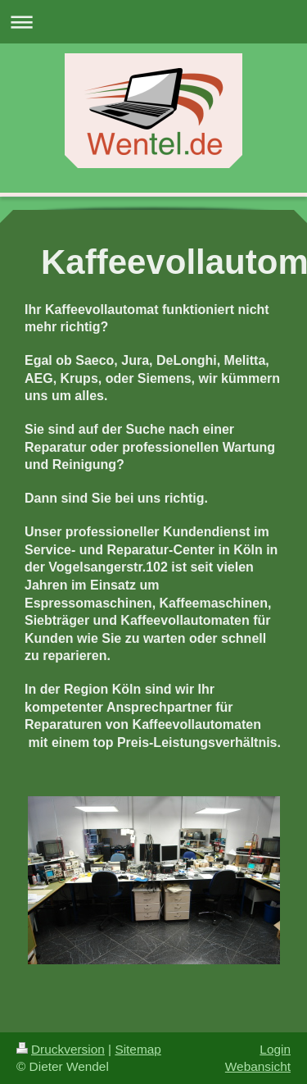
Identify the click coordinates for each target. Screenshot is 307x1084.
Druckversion (60, 1049)
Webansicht (258, 1066)
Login (275, 1049)
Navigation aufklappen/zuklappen (153, 21)
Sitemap (137, 1049)
